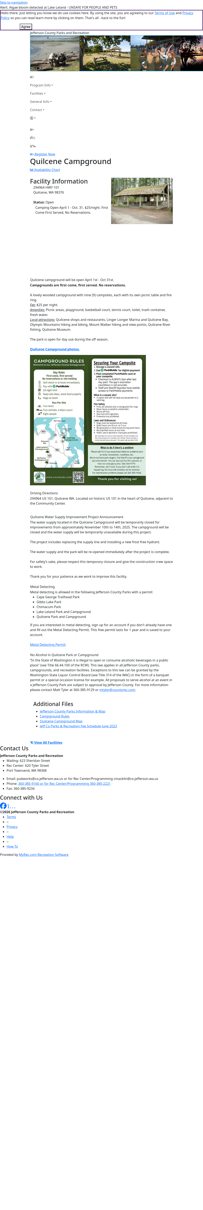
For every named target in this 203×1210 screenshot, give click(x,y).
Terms (11, 817)
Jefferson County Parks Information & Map (72, 711)
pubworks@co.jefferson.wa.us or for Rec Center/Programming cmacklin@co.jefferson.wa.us (87, 778)
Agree (25, 26)
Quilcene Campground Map (61, 721)
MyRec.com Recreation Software (43, 854)
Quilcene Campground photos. (55, 349)
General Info (39, 101)
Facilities (36, 93)
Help (10, 836)
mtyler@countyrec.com (117, 690)
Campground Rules (54, 716)
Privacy (12, 826)
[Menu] (33, 146)
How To (12, 846)
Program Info (40, 85)
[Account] (41, 118)
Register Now (45, 154)
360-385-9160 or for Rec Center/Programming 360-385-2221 (64, 783)
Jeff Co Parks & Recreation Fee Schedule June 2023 (78, 726)
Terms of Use (165, 13)
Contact (36, 110)
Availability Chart (45, 170)
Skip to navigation (14, 2)
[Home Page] (41, 77)
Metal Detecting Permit (48, 644)
